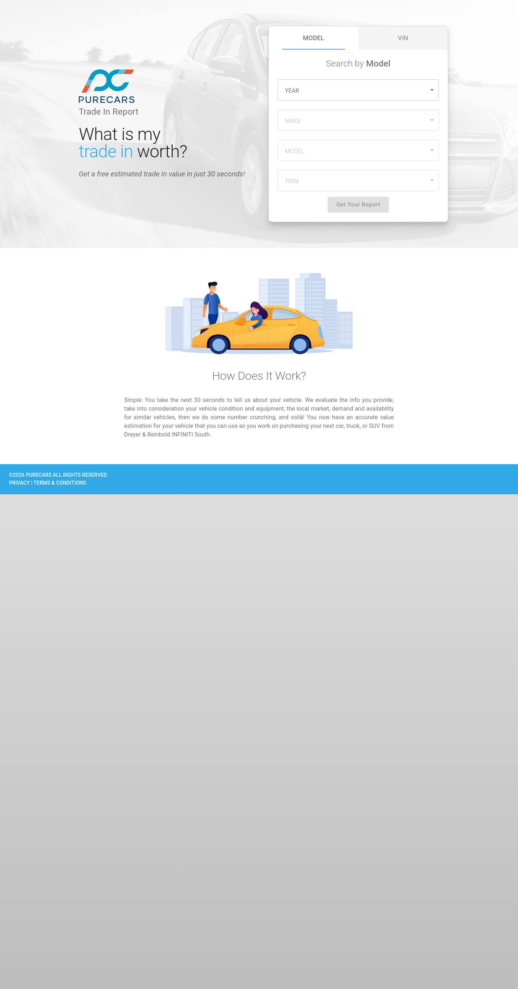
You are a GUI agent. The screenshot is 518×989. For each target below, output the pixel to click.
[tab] (313, 38)
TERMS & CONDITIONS (59, 483)
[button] (358, 90)
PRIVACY (19, 483)
